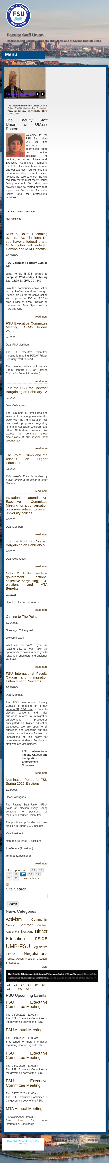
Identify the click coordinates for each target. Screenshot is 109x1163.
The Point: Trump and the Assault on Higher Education (27, 459)
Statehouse (12, 962)
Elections (27, 931)
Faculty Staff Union (25, 35)
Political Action (15, 958)
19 (37, 874)
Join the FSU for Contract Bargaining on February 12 (27, 390)
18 (30, 874)
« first (9, 870)
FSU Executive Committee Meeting (27, 1004)
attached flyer (19, 305)
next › (27, 878)
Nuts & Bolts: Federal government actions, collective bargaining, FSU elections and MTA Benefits (27, 580)
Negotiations (36, 953)
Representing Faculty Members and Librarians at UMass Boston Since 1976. (53, 42)
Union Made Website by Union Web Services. (23, 1142)
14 (40, 870)
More (45, 966)
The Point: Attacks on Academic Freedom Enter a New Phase (44, 974)
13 (33, 870)
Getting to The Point (21, 616)
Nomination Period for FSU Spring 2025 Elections (27, 781)
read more (41, 316)
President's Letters (36, 958)
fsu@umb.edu (34, 111)
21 (16, 878)
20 (8, 878)
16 (16, 874)
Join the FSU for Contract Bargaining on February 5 (27, 543)
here (20, 1120)
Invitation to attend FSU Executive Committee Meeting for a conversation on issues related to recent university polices (27, 505)
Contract (26, 925)
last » (35, 878)
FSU (29, 370)
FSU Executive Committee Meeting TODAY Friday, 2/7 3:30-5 (27, 327)
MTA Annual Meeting (24, 1108)
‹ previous (19, 870)
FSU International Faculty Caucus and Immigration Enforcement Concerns (27, 677)
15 (8, 874)
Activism (14, 919)
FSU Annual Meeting (24, 1030)
